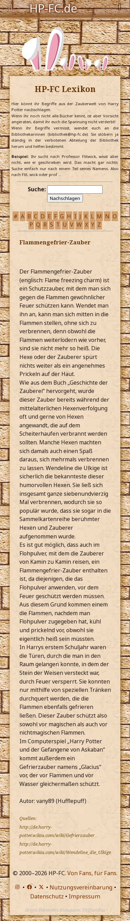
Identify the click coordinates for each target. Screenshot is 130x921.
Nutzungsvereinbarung (81, 887)
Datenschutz (47, 896)
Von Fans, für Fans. (92, 873)
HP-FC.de (53, 7)
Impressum (84, 896)
